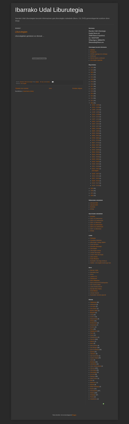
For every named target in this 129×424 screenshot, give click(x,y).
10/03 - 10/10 (95, 128)
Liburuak (92, 368)
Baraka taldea (94, 310)
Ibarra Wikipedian (95, 280)
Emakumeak (93, 323)
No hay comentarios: (45, 81)
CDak (91, 314)
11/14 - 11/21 (95, 116)
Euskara (92, 327)
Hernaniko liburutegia (96, 246)
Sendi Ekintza (94, 291)
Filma (91, 329)
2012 (92, 98)
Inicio (50, 88)
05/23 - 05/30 (95, 152)
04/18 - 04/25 (95, 161)
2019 (92, 81)
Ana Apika (93, 306)
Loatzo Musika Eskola (96, 286)
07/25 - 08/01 (95, 138)
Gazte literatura (94, 244)
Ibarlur (92, 274)
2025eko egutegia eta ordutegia (98, 54)
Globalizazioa (93, 337)
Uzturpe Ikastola (94, 293)
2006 (92, 195)
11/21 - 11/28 (95, 114)
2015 (92, 91)
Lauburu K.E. (93, 276)
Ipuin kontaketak (94, 349)
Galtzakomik (93, 278)
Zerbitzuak (93, 56)
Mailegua (92, 376)
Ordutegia (93, 395)
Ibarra (91, 343)
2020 (92, 79)
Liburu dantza (94, 256)
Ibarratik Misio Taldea (96, 289)
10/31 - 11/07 (95, 121)
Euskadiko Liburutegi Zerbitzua (98, 261)
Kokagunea (93, 52)
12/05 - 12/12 (95, 109)
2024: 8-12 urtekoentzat (96, 226)
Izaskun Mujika (94, 358)
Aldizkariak (93, 304)
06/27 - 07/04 (95, 142)
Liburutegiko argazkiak (96, 60)
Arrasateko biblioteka (95, 240)
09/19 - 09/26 (95, 133)
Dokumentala (93, 319)
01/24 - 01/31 (95, 180)
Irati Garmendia (94, 356)
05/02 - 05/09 (95, 157)
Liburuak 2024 (94, 205)
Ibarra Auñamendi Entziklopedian (99, 282)
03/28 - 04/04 (95, 164)
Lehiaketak (93, 364)
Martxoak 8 (93, 382)
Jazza (91, 360)
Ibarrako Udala (94, 270)
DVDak (92, 209)
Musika (92, 388)
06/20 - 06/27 (95, 145)
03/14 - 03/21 (95, 168)
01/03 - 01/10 (95, 185)
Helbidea (92, 50)
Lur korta (92, 374)
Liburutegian (21, 32)
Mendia (92, 384)
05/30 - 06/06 (95, 150)
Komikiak (92, 207)
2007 (92, 193)
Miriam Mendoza (94, 386)
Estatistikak (93, 325)
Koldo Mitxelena (94, 258)
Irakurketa (93, 353)
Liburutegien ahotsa (95, 250)
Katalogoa (93, 238)
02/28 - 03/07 (95, 173)
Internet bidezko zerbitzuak (97, 58)
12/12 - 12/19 (95, 107)
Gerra (91, 333)
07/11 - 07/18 (95, 140)
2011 (92, 100)
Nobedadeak (93, 390)
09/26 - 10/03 (95, 131)
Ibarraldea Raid (94, 272)
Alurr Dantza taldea (95, 284)
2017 (92, 86)
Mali (91, 380)
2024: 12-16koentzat (95, 229)
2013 (92, 96)
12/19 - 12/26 (95, 105)
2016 (92, 89)
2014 (92, 93)
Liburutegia (93, 370)
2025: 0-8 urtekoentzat (96, 218)
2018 (92, 84)
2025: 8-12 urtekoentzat (96, 220)
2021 (92, 77)
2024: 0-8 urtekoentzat (96, 224)
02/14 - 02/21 (95, 176)
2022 (92, 74)
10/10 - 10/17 (95, 126)
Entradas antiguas (77, 88)
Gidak (91, 335)
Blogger (74, 415)
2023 (92, 72)
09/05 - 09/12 (95, 135)
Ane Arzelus (93, 308)
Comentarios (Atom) (28, 91)
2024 (92, 70)
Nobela (92, 393)
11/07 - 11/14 (95, 119)
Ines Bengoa (93, 347)
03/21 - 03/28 (95, 166)
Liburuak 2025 (94, 203)
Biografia (92, 312)
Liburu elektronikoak (95, 366)
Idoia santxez (93, 345)
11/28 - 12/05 (95, 112)
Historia (92, 341)
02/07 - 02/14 (95, 178)
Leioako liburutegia (95, 252)
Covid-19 (92, 316)
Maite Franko (93, 378)
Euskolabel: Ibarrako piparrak (98, 295)
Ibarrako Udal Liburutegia (49, 9)
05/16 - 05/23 (95, 154)
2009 (92, 188)
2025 (92, 67)
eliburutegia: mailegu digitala (98, 242)
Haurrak (92, 339)
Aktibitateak (93, 302)
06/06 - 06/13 (95, 147)
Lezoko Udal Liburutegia (96, 254)
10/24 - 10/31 (95, 123)
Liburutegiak (23, 83)
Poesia (92, 397)
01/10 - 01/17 (95, 183)
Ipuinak (92, 351)
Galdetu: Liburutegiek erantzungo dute (100, 263)
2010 (92, 103)
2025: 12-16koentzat (95, 222)
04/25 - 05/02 (95, 159)
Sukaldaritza (93, 399)
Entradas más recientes (22, 88)
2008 (92, 190)
